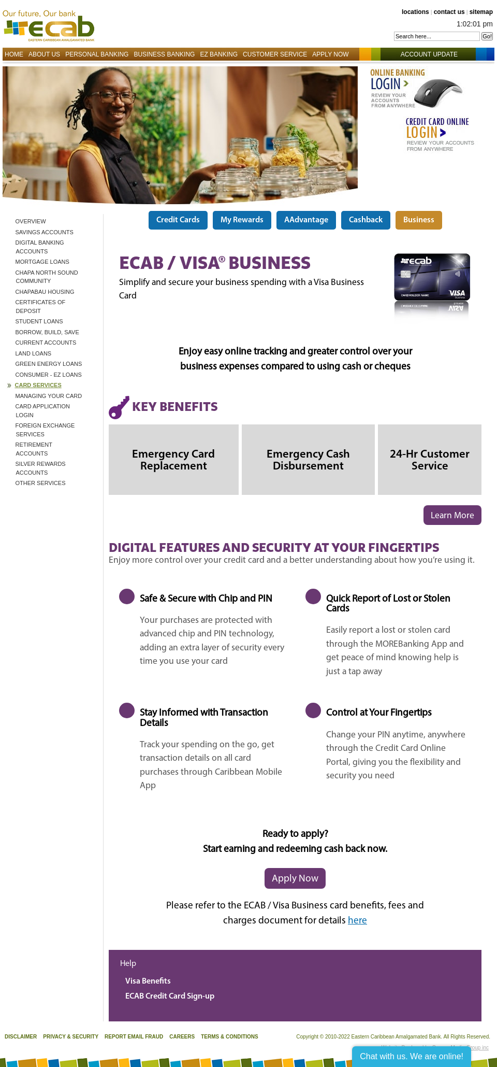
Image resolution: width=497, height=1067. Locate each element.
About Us (44, 54)
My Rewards (242, 220)
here (357, 921)
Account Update (434, 54)
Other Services (41, 483)
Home (14, 54)
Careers (182, 1037)
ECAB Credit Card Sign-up (169, 996)
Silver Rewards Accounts (41, 468)
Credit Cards (178, 220)
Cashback (366, 220)
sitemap (481, 12)
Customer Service (275, 54)
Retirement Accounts (34, 449)
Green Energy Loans (49, 364)
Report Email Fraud (134, 1037)
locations (415, 12)
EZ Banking (219, 54)
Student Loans (39, 321)
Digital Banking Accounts (40, 246)
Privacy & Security (70, 1037)
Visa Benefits (148, 981)
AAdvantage (306, 220)
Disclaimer (21, 1037)
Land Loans (34, 353)
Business (418, 220)
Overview (31, 221)
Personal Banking (96, 54)
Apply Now (330, 54)
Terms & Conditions (229, 1037)
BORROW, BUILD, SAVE (47, 332)
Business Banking (164, 54)
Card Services (38, 385)
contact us (449, 12)
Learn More (452, 515)
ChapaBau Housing (45, 292)
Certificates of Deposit (41, 306)
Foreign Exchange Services (45, 429)
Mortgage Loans (42, 262)
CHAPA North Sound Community (47, 276)
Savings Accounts (45, 232)
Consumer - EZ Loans (49, 375)
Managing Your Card (49, 396)
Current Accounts (46, 342)
